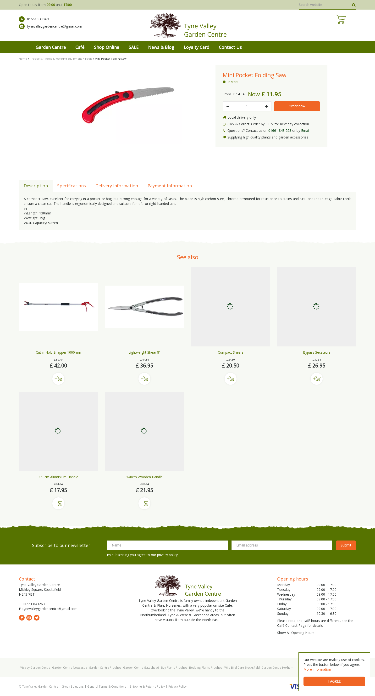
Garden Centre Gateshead (141, 667)
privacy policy (167, 554)
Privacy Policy (177, 686)
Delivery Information (116, 186)
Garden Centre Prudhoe (105, 667)
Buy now (58, 379)
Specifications (71, 186)
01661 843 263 (279, 130)
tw (36, 618)
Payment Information (170, 186)
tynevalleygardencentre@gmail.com (50, 30)
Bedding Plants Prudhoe (205, 667)
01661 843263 (34, 23)
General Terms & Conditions (106, 686)
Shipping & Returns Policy (147, 686)
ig (29, 618)
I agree (334, 681)
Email (305, 130)
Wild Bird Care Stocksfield (242, 667)
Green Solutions (73, 686)
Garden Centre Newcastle (69, 667)
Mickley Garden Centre (35, 667)
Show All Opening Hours (295, 632)
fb (22, 618)
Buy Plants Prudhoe (174, 667)
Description (36, 186)
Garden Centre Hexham (277, 667)
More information (317, 669)
